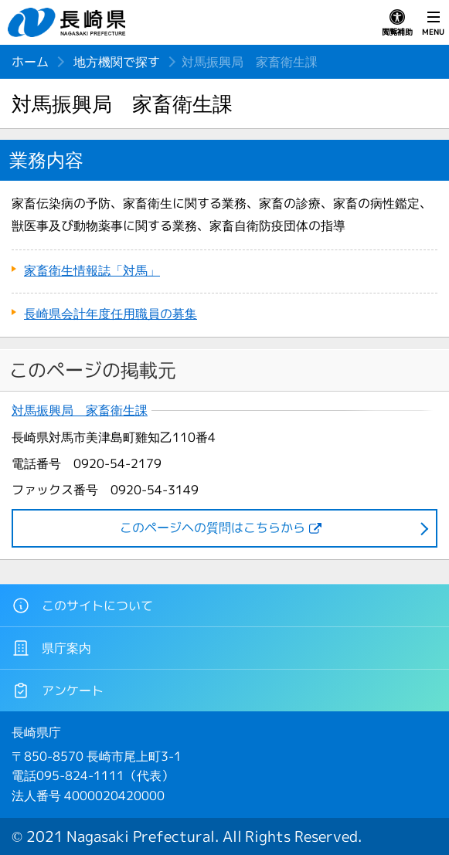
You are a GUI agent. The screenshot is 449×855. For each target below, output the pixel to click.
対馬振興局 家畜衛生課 (80, 410)
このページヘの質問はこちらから (212, 527)
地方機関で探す (116, 61)
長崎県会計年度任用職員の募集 (110, 313)
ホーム (30, 61)
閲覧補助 (397, 23)
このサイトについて (82, 605)
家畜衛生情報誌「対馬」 (92, 270)
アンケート (58, 690)
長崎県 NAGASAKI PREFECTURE (69, 22)
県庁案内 (51, 648)
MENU (433, 23)
